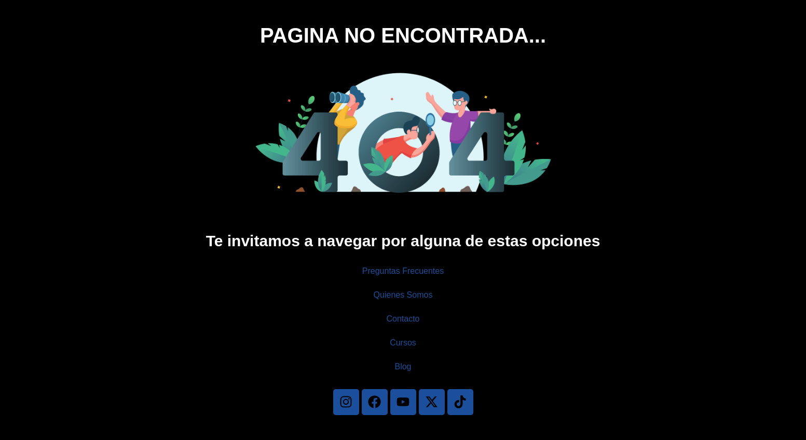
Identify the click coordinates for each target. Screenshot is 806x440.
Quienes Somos (403, 294)
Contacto (402, 318)
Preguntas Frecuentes (403, 270)
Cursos (403, 342)
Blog (402, 366)
